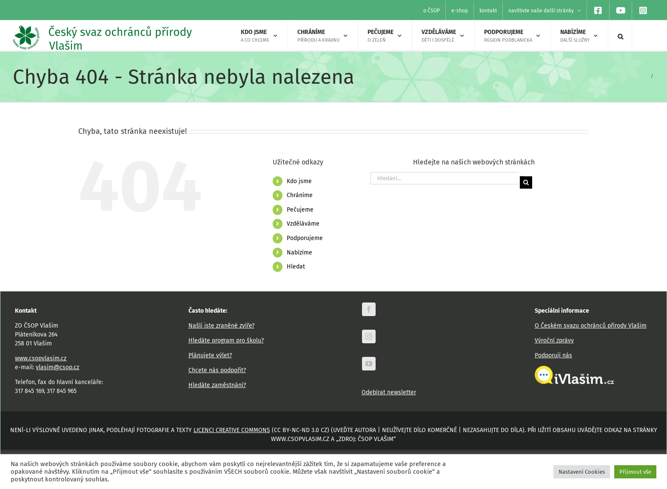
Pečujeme (300, 209)
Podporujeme (305, 238)
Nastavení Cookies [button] (582, 472)
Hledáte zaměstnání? (217, 385)
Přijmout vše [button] (635, 472)
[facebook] (369, 309)
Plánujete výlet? (210, 355)
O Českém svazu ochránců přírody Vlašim (591, 325)
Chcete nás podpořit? (217, 370)
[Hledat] (526, 182)
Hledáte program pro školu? (226, 340)
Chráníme (300, 195)
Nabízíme (299, 252)
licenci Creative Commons (232, 430)
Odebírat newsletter (389, 392)
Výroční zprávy (554, 340)
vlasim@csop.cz (57, 367)
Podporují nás (553, 355)
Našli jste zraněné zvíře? (221, 325)
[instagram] (369, 336)
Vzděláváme (303, 223)
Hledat (296, 266)
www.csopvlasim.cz (40, 358)
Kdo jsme (299, 181)
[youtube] (369, 363)
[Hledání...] (445, 178)
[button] (620, 36)
